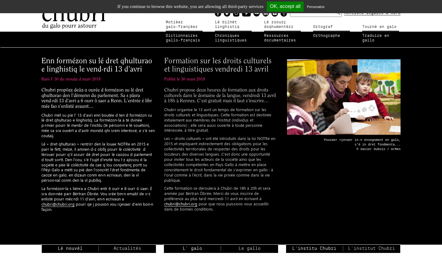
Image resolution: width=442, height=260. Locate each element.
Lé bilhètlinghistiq (227, 24)
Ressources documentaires (280, 38)
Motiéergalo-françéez (182, 24)
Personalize (315, 7)
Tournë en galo (379, 27)
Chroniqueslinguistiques (231, 38)
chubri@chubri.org (58, 204)
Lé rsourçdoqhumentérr (278, 24)
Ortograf (323, 27)
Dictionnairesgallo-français (183, 38)
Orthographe (326, 35)
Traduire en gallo (375, 38)
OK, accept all (285, 6)
